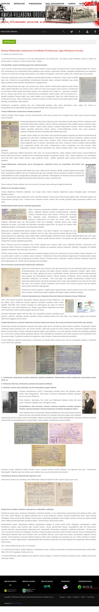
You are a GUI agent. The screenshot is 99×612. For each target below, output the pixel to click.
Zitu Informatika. (17, 603)
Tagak (69, 597)
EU (96, 1)
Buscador (62, 597)
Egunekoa (76, 597)
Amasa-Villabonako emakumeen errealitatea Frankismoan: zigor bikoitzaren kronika (42, 50)
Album (83, 597)
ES (92, 1)
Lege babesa (90, 597)
